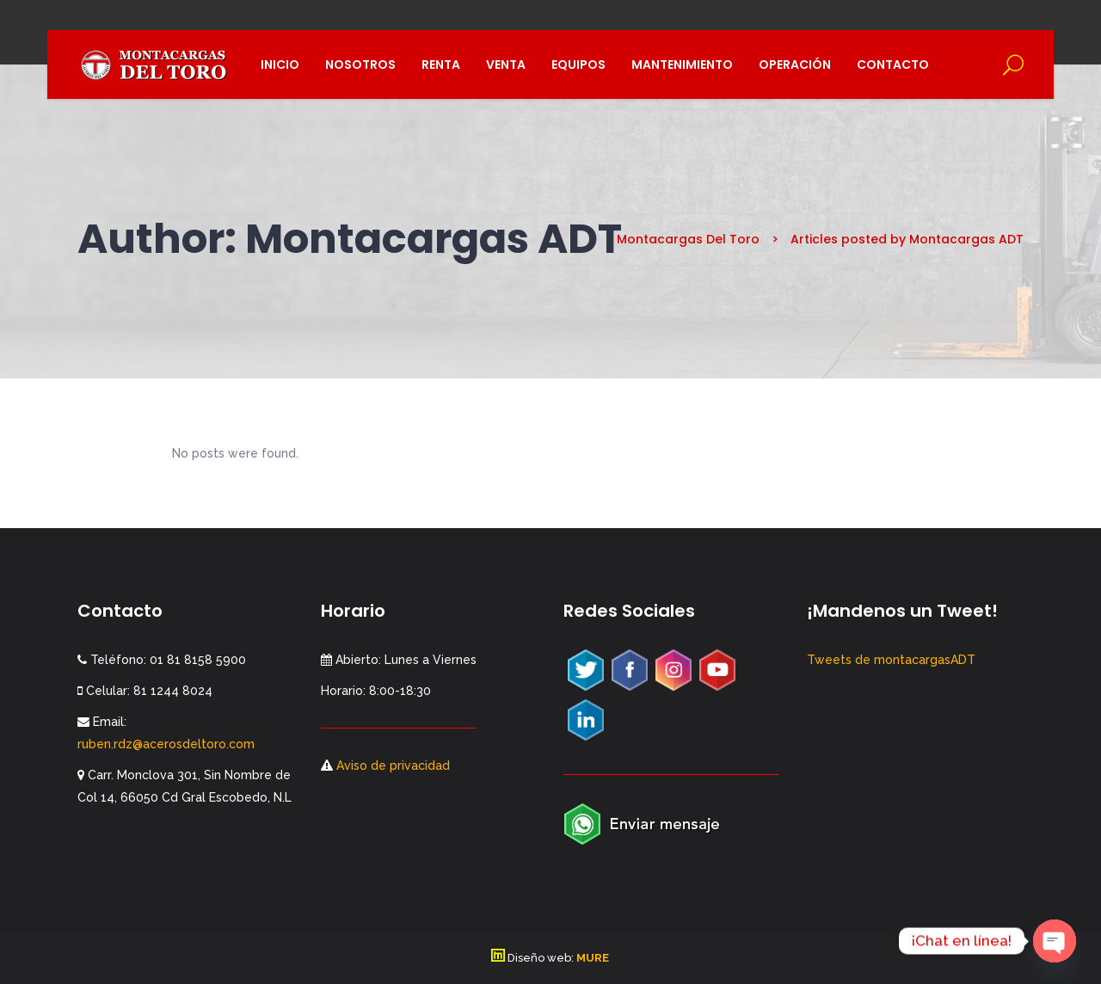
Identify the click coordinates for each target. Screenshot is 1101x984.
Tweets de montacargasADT (891, 660)
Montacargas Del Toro (688, 239)
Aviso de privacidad (391, 765)
